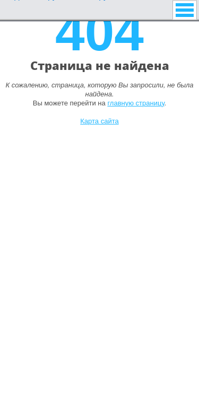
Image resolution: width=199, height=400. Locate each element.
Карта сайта (99, 121)
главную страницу (135, 103)
